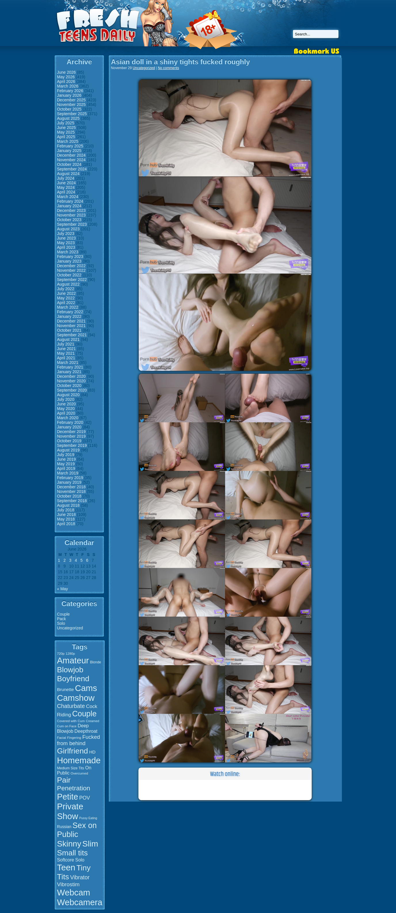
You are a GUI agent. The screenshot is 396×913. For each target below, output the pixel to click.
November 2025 (71, 104)
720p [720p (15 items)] (60, 653)
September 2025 (72, 113)
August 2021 (68, 339)
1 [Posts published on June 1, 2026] (59, 560)
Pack (61, 618)
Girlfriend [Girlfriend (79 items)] (72, 751)
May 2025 (66, 132)
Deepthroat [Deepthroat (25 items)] (86, 731)
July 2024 (65, 178)
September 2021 (72, 335)
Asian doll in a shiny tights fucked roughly (180, 62)
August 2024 (68, 173)
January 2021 (69, 371)
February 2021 (70, 367)
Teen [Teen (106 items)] (66, 867)
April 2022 (66, 302)
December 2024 (71, 155)
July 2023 (65, 233)
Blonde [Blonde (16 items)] (95, 662)
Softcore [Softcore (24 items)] (65, 859)
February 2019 (70, 477)
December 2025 (71, 100)
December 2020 (71, 376)
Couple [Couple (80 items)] (84, 713)
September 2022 (72, 279)
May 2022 (66, 298)
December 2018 (71, 487)
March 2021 (67, 362)
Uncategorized (70, 628)
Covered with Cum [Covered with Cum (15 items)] (71, 721)
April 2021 (66, 358)
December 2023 (71, 210)
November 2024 (71, 159)
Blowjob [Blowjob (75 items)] (70, 669)
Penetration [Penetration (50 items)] (73, 788)
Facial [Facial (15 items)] (61, 737)
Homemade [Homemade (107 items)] (79, 760)
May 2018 (66, 519)
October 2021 (69, 330)
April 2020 (66, 413)
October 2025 (69, 109)
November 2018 (71, 491)
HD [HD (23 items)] (92, 751)
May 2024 (66, 187)
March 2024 (67, 196)
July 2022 (65, 288)
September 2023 (72, 224)
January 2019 (69, 482)
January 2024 (69, 206)
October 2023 (69, 219)
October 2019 (69, 441)
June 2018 (66, 514)
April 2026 (66, 81)
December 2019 (71, 431)
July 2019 (65, 454)
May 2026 (66, 77)
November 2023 (71, 215)
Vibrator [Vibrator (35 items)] (80, 877)
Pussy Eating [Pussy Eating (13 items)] (88, 818)
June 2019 (66, 459)
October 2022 (69, 275)
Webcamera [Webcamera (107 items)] (79, 902)
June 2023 (66, 238)
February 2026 (70, 90)
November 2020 (71, 381)
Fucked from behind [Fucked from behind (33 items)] (78, 740)
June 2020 (66, 404)
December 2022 (71, 265)
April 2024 (66, 192)
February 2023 (70, 256)
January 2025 (69, 150)
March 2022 (67, 307)
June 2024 (66, 183)
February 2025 (70, 146)
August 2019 (68, 450)
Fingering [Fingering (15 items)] (74, 737)
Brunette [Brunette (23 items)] (65, 689)
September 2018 (72, 500)
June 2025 (66, 127)
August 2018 (68, 505)
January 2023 (69, 261)
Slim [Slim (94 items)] (90, 843)
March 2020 (67, 417)
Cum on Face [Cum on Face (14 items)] (67, 726)
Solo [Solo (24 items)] (79, 859)
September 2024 (72, 169)
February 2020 (70, 422)
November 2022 (71, 270)
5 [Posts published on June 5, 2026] (81, 560)
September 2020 (72, 390)
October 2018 (69, 496)
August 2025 (68, 118)
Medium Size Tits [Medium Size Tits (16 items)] (70, 768)
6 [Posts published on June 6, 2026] (87, 560)
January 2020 (69, 427)
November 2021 (71, 325)
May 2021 (66, 353)
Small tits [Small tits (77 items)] (72, 853)
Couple (63, 614)
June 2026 (66, 72)
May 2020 (66, 408)
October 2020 (69, 385)
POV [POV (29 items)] (84, 798)
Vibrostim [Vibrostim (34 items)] (68, 884)
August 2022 (68, 284)
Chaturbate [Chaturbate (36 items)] (71, 706)
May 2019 (66, 464)
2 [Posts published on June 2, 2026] (65, 560)
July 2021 (65, 344)
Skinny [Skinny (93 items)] (69, 843)
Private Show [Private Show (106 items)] (70, 811)
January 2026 (69, 95)
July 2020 (65, 399)
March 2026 (67, 86)
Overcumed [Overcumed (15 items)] (79, 773)
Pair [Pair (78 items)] (64, 780)
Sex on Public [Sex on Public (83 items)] (77, 830)
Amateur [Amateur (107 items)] (73, 660)
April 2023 (66, 247)
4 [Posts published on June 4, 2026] (76, 560)
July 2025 (65, 123)
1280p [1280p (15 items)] (70, 653)
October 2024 (69, 164)
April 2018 (66, 523)
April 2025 (66, 136)
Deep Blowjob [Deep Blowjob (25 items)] (73, 728)
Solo (61, 623)
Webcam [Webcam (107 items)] (73, 892)
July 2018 (65, 510)
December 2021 (71, 321)
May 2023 (66, 242)
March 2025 (67, 141)
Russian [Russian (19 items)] (64, 826)
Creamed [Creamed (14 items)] (92, 721)
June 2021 (66, 348)
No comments (168, 68)
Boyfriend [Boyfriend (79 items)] (73, 678)
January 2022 (69, 316)
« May (62, 588)
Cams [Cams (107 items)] (86, 688)
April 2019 (66, 468)
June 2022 (66, 293)
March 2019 (67, 473)
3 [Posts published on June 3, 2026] (70, 560)
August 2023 (68, 229)
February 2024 (70, 201)
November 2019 (71, 436)
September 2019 (72, 445)
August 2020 (68, 394)
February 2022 (70, 312)
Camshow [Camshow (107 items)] (75, 698)
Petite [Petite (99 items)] (67, 796)
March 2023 (67, 252)
